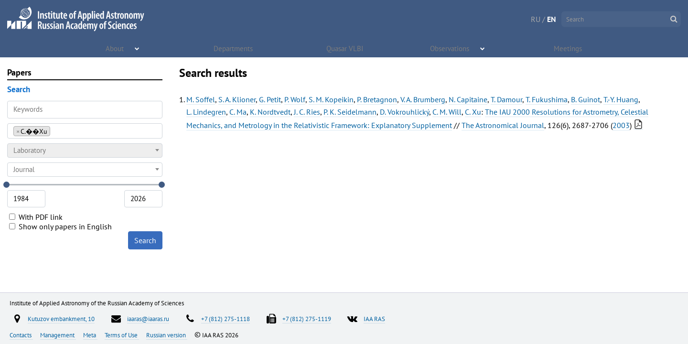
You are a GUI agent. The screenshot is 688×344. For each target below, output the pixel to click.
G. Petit (270, 99)
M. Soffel (200, 99)
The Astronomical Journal (503, 125)
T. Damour (506, 99)
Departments (233, 47)
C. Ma (238, 112)
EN (551, 19)
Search (145, 240)
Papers (19, 72)
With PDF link (36, 217)
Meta (90, 335)
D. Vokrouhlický (404, 112)
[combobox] (84, 131)
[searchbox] (55, 130)
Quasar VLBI (345, 47)
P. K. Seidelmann (349, 112)
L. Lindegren (206, 112)
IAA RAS (374, 318)
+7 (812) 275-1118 (225, 318)
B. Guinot (585, 99)
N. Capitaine (468, 99)
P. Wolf (294, 99)
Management (58, 335)
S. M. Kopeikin (331, 99)
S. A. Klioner (237, 99)
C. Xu (473, 112)
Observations (450, 47)
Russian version (166, 335)
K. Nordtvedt (270, 112)
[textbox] (85, 150)
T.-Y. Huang (620, 99)
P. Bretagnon (377, 99)
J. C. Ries (307, 112)
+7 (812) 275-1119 (306, 318)
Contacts (21, 335)
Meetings (568, 47)
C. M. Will (447, 112)
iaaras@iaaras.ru (148, 318)
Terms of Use (122, 335)
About (115, 47)
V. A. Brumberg (422, 99)
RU (535, 19)
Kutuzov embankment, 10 (61, 318)
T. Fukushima (547, 99)
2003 (621, 125)
